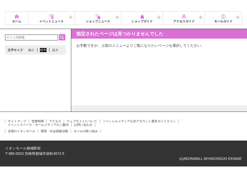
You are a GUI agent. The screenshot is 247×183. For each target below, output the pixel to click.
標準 (43, 50)
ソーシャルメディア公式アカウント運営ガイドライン (139, 121)
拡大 (55, 50)
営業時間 (38, 121)
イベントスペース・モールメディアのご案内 (38, 125)
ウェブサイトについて (82, 121)
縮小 (31, 50)
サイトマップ (17, 121)
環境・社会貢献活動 (54, 131)
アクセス (55, 121)
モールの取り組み (86, 131)
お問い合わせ (83, 125)
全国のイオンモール (21, 131)
